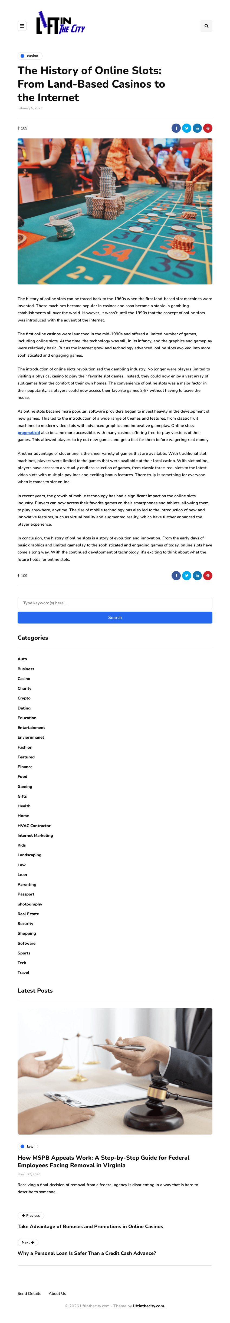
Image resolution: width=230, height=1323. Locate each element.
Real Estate (28, 914)
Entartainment (31, 727)
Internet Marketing (35, 835)
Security (25, 923)
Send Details (29, 1293)
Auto (22, 659)
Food (22, 776)
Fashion (25, 747)
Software (26, 943)
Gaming (25, 786)
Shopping (27, 933)
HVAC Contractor (34, 825)
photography (30, 904)
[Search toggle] (206, 26)
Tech (22, 963)
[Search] (115, 603)
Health (24, 806)
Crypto (24, 698)
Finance (25, 767)
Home (23, 815)
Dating (24, 708)
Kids (22, 845)
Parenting (27, 884)
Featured (26, 757)
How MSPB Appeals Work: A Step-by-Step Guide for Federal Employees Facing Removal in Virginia (103, 1161)
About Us (57, 1293)
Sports (24, 953)
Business (26, 669)
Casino (24, 678)
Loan (22, 874)
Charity (24, 688)
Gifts (22, 796)
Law (22, 865)
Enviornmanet (31, 737)
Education (27, 718)
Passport (26, 894)
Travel (23, 972)
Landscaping (29, 855)
